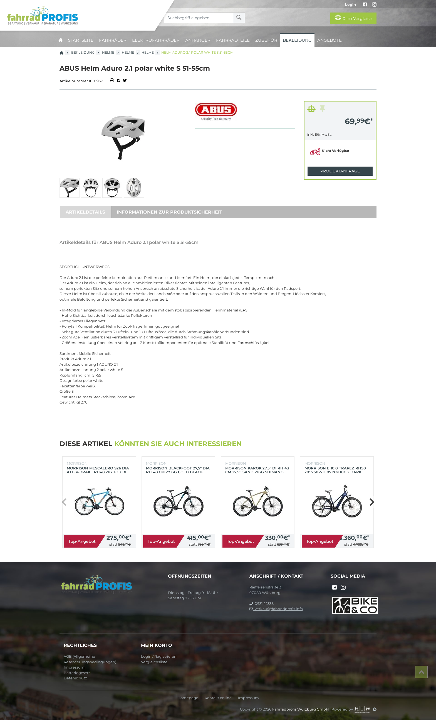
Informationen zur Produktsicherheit (169, 212)
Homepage (187, 698)
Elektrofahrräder (156, 40)
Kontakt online (218, 698)
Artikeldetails (85, 212)
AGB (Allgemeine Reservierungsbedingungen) (90, 659)
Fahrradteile (233, 40)
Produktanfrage (340, 171)
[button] (371, 502)
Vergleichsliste (154, 662)
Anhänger (197, 40)
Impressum (74, 667)
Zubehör (266, 40)
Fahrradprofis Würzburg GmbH (301, 709)
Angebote (329, 40)
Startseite (80, 40)
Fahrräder (113, 40)
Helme (108, 52)
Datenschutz (75, 678)
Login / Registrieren (159, 656)
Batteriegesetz (77, 672)
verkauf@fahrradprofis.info (276, 609)
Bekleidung (297, 40)
